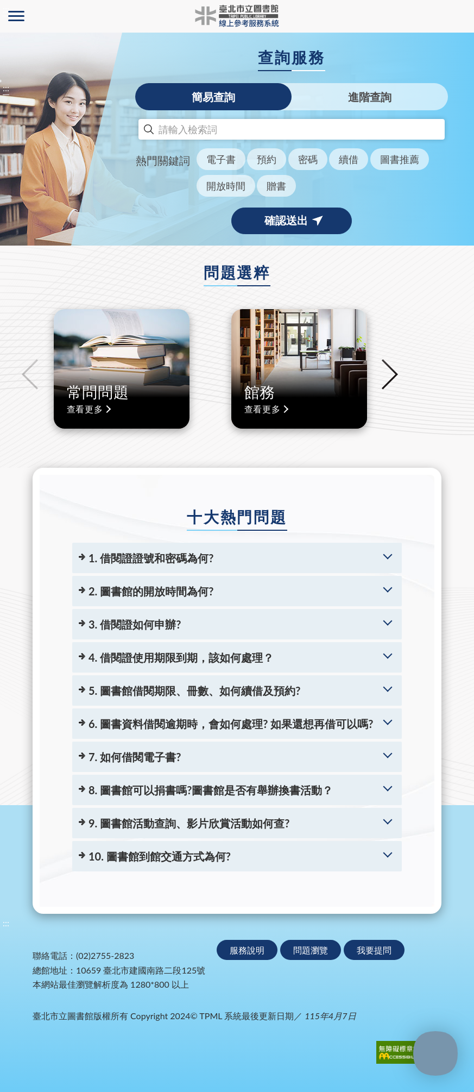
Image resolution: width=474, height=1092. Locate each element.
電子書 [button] (221, 159)
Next (390, 374)
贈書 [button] (276, 186)
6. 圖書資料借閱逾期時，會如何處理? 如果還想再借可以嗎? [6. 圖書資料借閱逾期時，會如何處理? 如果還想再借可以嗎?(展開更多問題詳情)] (231, 723)
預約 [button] (266, 159)
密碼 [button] (308, 159)
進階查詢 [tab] (369, 96)
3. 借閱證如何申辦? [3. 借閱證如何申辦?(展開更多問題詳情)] (135, 624)
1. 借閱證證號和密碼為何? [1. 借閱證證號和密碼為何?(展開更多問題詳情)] (151, 557)
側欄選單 (16, 16)
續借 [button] (348, 159)
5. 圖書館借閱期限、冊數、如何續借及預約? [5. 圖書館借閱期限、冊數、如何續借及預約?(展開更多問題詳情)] (194, 690)
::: (6, 88)
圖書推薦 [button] (399, 159)
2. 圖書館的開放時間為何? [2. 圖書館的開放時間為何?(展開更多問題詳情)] (151, 591)
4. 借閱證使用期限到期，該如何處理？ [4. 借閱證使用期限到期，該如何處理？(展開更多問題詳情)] (181, 657)
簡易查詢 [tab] (213, 96)
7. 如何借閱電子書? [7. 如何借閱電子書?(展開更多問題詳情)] (135, 756)
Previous (30, 374)
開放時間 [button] (225, 186)
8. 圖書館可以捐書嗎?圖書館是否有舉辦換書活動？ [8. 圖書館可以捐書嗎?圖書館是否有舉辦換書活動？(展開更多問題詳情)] (211, 789)
